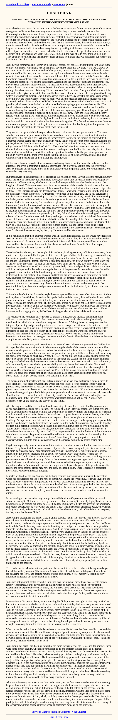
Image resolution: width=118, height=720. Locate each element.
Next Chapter (79, 711)
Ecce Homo (59, 4)
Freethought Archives (17, 4)
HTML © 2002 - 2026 (58, 717)
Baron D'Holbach (41, 4)
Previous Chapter (41, 711)
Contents (65, 711)
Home (55, 711)
